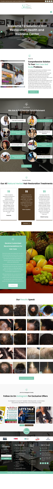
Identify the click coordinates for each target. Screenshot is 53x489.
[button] (51, 12)
